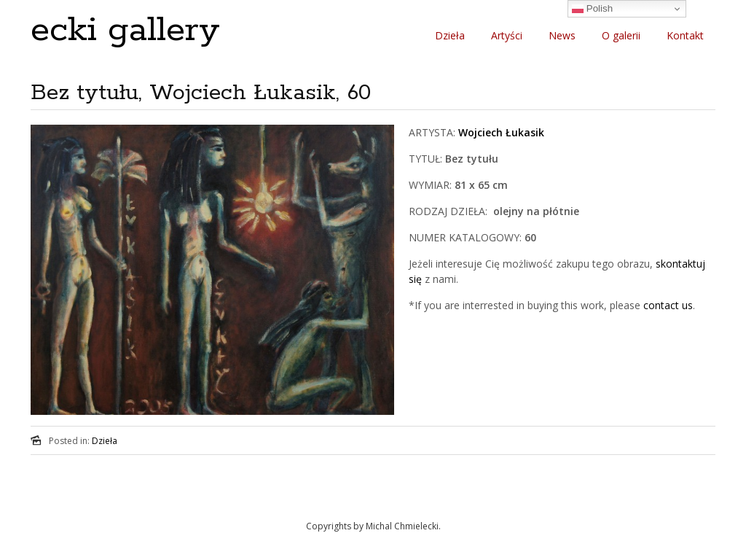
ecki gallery (125, 30)
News (562, 35)
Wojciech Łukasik (501, 132)
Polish (592, 9)
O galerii (621, 35)
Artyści (506, 35)
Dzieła (450, 35)
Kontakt (685, 35)
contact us (668, 305)
